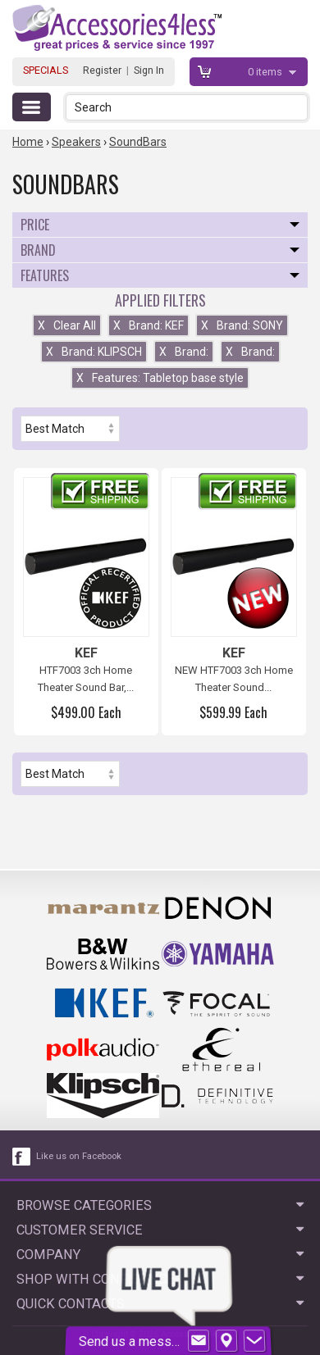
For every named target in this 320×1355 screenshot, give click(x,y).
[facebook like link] (22, 1156)
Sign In (149, 70)
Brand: (183, 351)
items (266, 72)
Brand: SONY (242, 325)
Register (102, 70)
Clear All (67, 325)
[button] (296, 107)
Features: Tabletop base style (160, 377)
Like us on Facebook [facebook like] (78, 1156)
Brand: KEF (148, 325)
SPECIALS (45, 70)
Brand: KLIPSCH (94, 351)
